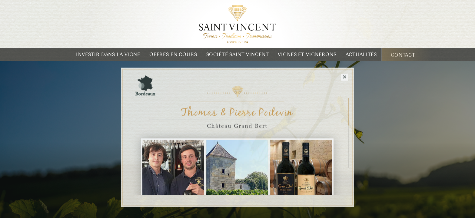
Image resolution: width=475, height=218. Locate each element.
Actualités (361, 54)
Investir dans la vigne (108, 54)
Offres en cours (173, 54)
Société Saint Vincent (237, 54)
